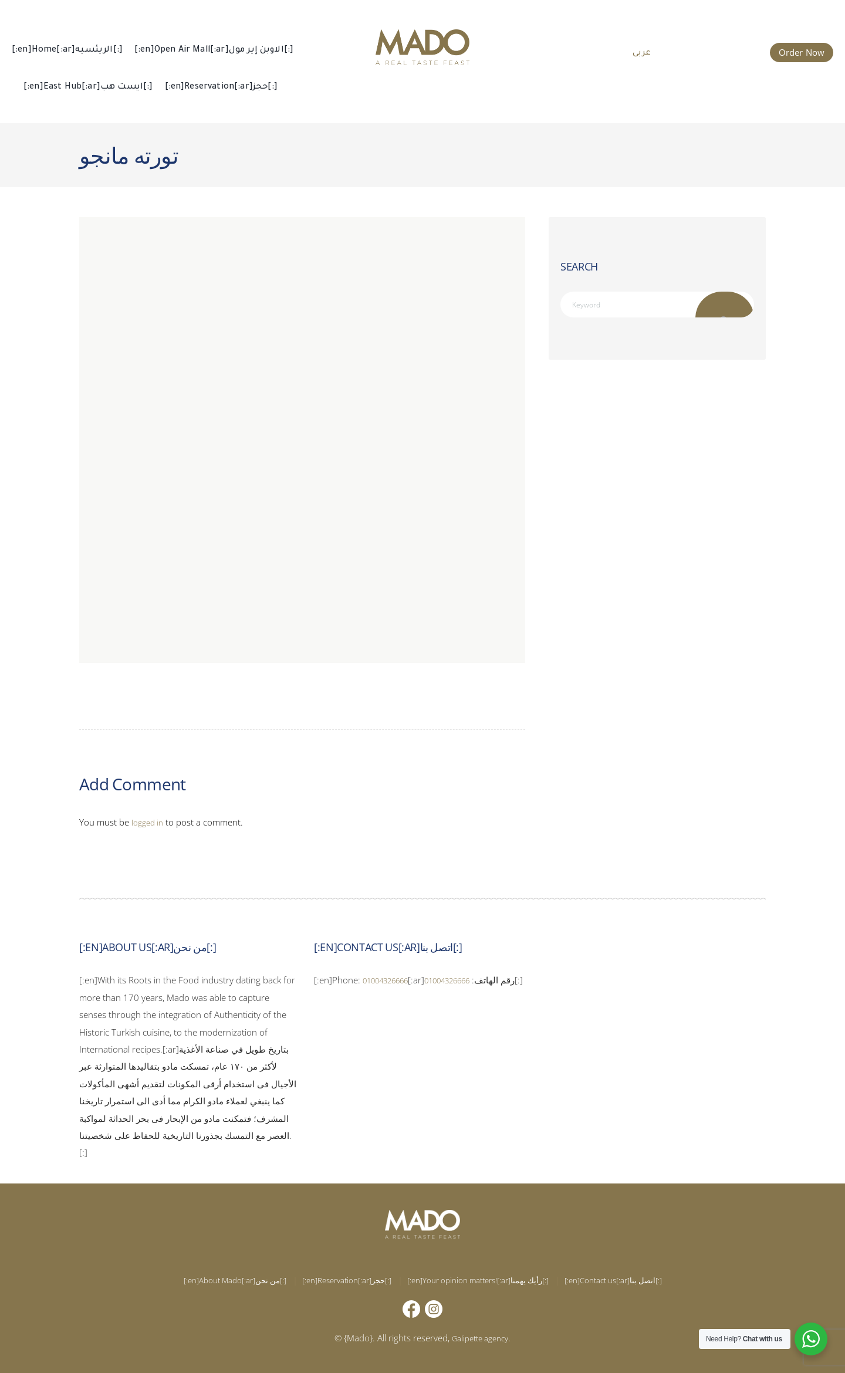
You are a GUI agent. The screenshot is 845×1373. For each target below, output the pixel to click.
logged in (149, 822)
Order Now (801, 52)
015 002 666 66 (719, 51)
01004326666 (392, 980)
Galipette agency (480, 1338)
